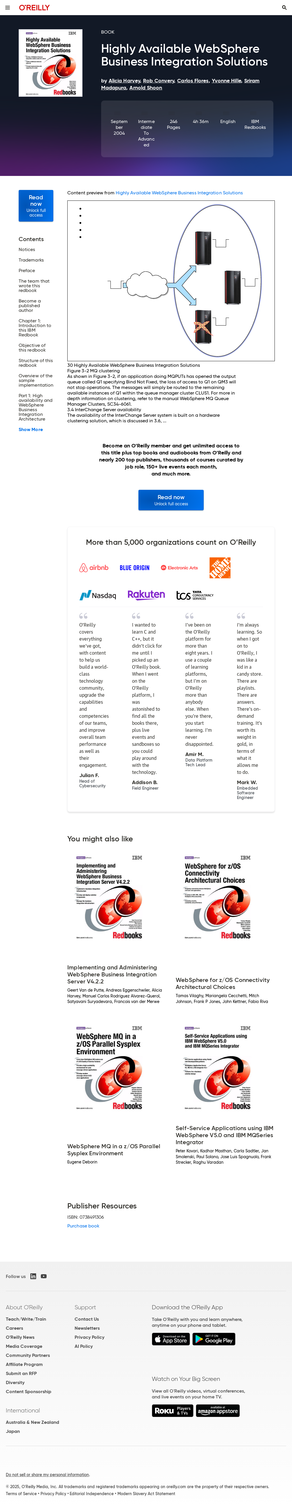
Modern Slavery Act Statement (146, 1493)
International (23, 1410)
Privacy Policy (89, 1337)
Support (85, 1307)
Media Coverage (24, 1346)
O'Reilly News (20, 1337)
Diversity (15, 1382)
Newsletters (87, 1328)
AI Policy (84, 1346)
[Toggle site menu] (8, 8)
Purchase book (83, 1226)
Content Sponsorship (28, 1391)
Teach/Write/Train (26, 1319)
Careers (14, 1328)
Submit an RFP (21, 1373)
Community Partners (28, 1355)
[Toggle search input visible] (284, 8)
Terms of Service (21, 1493)
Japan (13, 1431)
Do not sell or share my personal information (47, 1474)
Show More (31, 429)
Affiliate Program (24, 1364)
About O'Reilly (24, 1307)
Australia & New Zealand (32, 1422)
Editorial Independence (92, 1493)
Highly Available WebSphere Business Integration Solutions (179, 193)
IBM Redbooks (255, 124)
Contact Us (87, 1319)
